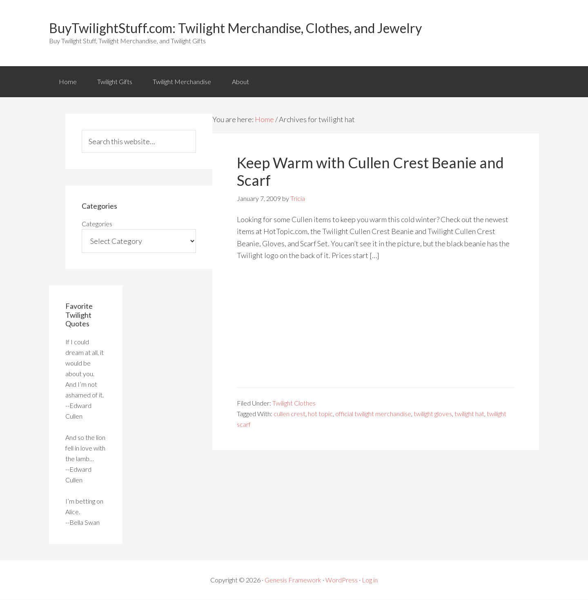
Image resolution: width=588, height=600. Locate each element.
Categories (97, 224)
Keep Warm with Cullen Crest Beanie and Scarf (370, 172)
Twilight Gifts (115, 81)
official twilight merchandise (373, 414)
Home (68, 81)
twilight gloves (433, 414)
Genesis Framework (293, 580)
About (241, 81)
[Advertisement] (375, 330)
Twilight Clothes (294, 403)
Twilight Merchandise (183, 81)
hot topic (320, 414)
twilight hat (469, 414)
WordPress (341, 580)
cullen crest (289, 414)
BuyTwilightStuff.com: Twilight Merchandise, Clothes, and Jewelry (235, 28)
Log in (370, 580)
